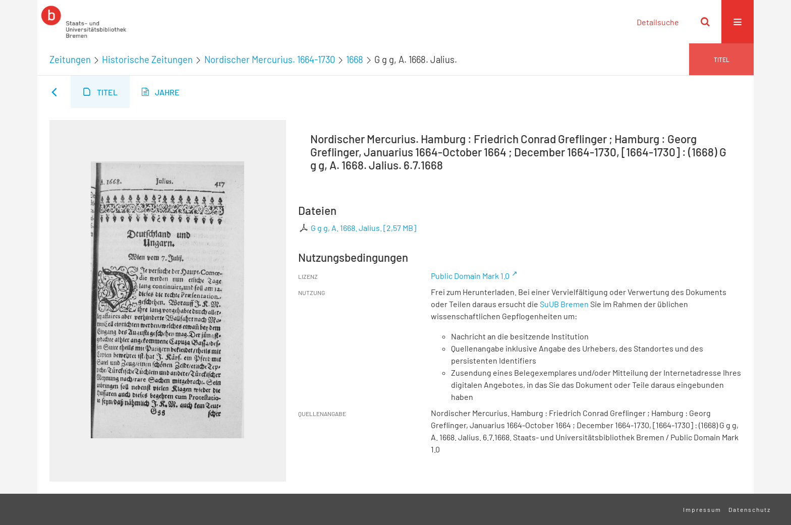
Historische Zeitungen (147, 59)
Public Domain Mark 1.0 (470, 275)
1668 (354, 59)
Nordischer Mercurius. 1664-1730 (269, 59)
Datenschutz (749, 509)
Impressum (702, 509)
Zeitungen (70, 59)
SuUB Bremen (564, 304)
